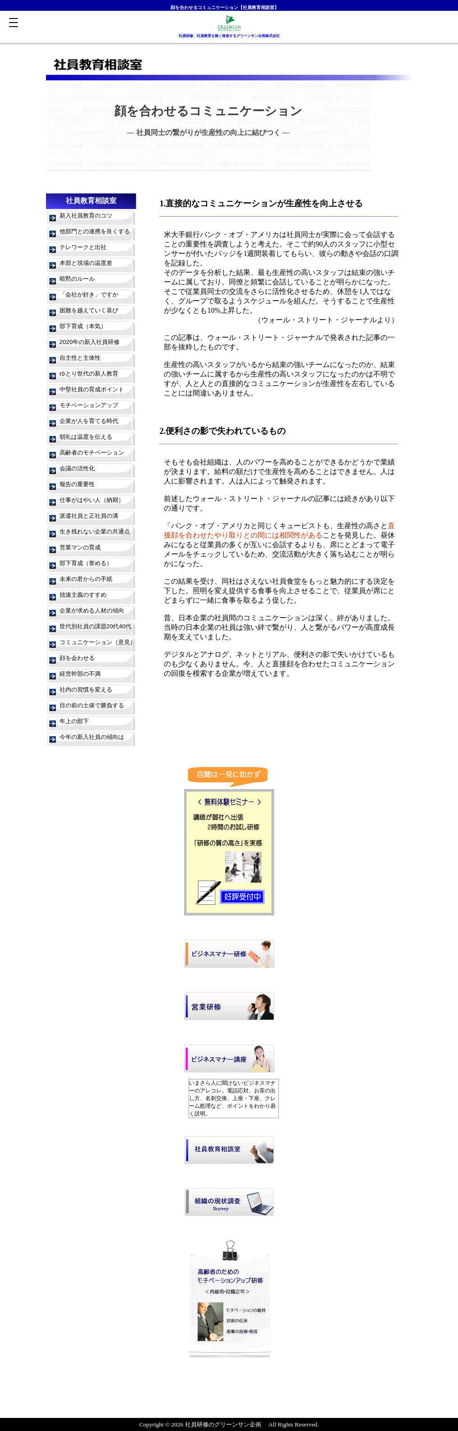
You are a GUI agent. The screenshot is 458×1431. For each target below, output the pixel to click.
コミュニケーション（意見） (98, 642)
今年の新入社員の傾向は (92, 737)
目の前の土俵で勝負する (92, 705)
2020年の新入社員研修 (90, 342)
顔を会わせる (77, 658)
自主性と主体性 (80, 357)
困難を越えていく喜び (89, 310)
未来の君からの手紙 (86, 579)
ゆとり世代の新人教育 (89, 373)
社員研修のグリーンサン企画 (223, 1424)
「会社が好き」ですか (89, 294)
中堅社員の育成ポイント (92, 389)
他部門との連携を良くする (95, 231)
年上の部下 (74, 721)
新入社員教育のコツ (86, 215)
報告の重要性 (77, 484)
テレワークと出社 (83, 247)
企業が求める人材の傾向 (92, 610)
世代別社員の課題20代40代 (96, 626)
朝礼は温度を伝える (86, 436)
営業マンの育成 (80, 547)
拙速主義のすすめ (83, 594)
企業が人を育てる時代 (89, 421)
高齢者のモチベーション (92, 452)
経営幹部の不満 (80, 673)
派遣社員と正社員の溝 (89, 515)
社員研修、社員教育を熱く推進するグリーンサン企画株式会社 (229, 36)
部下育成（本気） (83, 326)
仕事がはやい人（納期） (92, 500)
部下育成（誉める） (86, 563)
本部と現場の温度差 (86, 263)
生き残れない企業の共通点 (95, 531)
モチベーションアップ (89, 405)
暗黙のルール (77, 278)
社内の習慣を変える (86, 689)
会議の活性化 (77, 468)
